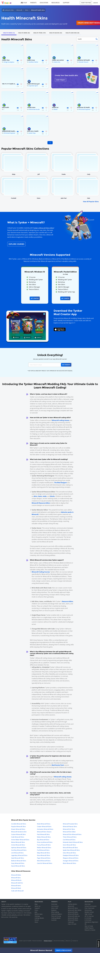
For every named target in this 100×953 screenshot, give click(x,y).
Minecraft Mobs (16, 875)
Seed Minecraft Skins (17, 858)
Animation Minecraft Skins (45, 829)
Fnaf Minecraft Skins (43, 850)
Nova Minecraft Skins (43, 855)
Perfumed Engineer (84, 109)
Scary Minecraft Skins (17, 863)
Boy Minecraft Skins (43, 840)
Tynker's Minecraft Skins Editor (43, 228)
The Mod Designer (60, 483)
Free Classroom (89, 908)
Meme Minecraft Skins (18, 842)
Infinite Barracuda (34, 109)
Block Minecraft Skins (69, 863)
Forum (37, 920)
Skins (26, 10)
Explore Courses (16, 244)
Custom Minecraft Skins (18, 834)
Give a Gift (54, 908)
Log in (95, 3)
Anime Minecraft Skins (18, 845)
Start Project (60, 80)
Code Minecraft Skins (17, 837)
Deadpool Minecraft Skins (71, 855)
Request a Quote (90, 930)
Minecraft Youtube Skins (70, 824)
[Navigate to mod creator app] (27, 326)
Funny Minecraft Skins (44, 845)
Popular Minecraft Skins (18, 826)
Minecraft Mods (16, 888)
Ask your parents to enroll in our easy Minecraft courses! (50, 359)
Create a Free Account (63, 950)
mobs (45, 496)
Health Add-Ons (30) (72, 33)
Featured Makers (56, 914)
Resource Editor (67, 601)
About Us (37, 906)
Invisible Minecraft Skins (18, 824)
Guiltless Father (33, 62)
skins (35, 496)
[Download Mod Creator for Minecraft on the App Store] (60, 329)
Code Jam (71, 922)
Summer (54, 920)
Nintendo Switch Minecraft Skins (73, 842)
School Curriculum (90, 906)
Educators (44, 3)
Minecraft (19, 10)
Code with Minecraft (17, 891)
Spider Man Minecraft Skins (71, 850)
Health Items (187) (39, 33)
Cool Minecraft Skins (69, 840)
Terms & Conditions (37, 940)
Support (66, 3)
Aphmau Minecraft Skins (18, 847)
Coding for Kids (9, 10)
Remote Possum (83, 62)
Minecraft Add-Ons (17, 883)
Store (36, 922)
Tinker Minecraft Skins (69, 837)
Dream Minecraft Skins (18, 829)
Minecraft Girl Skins (69, 829)
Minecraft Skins (16, 878)
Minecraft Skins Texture (44, 832)
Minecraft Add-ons (74, 916)
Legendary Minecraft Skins (19, 855)
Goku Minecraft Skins (69, 853)
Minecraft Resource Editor (41, 503)
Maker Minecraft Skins (44, 837)
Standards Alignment (91, 922)
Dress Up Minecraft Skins (44, 842)
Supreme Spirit (33, 86)
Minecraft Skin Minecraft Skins (72, 834)
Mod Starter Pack (58, 765)
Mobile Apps (39, 914)
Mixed (55, 109)
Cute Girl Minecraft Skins (44, 863)
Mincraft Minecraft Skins (70, 847)
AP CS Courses (89, 916)
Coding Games (72, 904)
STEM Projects (89, 928)
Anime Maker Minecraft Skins (20, 840)
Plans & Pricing (56, 916)
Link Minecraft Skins (17, 853)
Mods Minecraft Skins (43, 824)
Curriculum (54, 906)
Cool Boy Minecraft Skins (18, 850)
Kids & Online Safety (59, 940)
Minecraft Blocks (16, 880)
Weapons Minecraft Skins (70, 858)
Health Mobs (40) (24, 33)
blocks (52, 496)
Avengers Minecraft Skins (70, 861)
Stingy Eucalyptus (9, 62)
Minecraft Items (16, 885)
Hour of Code (72, 924)
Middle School (89, 912)
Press (36, 910)
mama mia (57, 62)
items (40, 496)
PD (85, 924)
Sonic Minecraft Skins (69, 845)
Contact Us (75, 940)
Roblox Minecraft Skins (44, 847)
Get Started (35, 298)
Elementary (88, 910)
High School (88, 914)
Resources (56, 3)
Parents (33, 3)
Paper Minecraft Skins (43, 858)
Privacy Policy (48, 940)
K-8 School (88, 920)
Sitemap (37, 916)
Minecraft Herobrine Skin (19, 832)
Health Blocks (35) (55, 33)
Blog (36, 904)
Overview (54, 904)
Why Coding (55, 912)
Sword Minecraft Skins (18, 866)
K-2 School (88, 918)
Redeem (53, 910)
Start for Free (86, 3)
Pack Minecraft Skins (43, 834)
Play (24, 3)
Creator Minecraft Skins (44, 826)
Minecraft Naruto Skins (70, 826)
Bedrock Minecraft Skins (18, 861)
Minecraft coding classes (60, 420)
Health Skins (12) (9, 33)
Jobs (36, 912)
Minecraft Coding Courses (41, 572)
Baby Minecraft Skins (43, 853)
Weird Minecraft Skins (43, 861)
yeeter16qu (32, 133)
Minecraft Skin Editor (69, 832)
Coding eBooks (39, 918)
